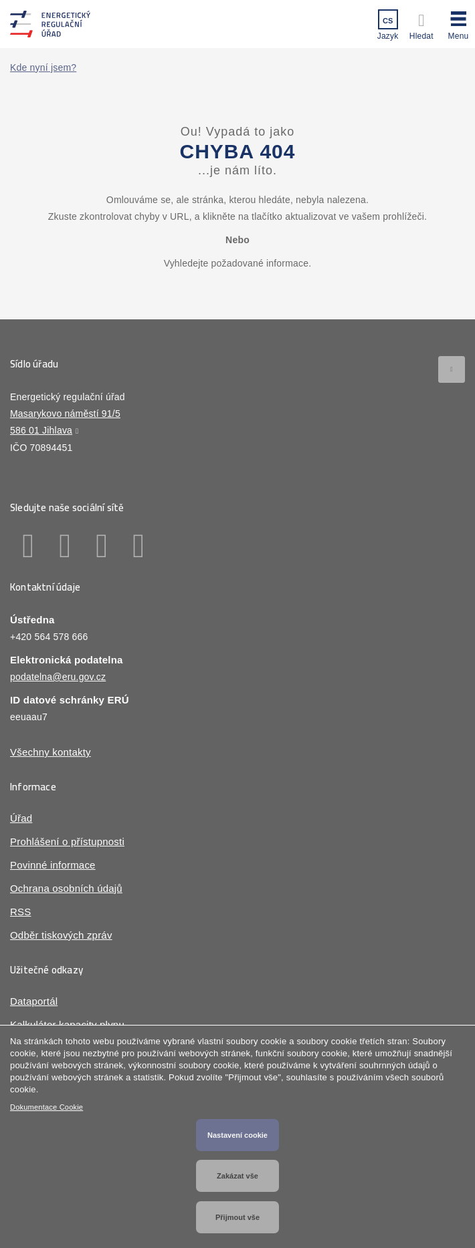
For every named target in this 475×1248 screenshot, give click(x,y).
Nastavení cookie (237, 1135)
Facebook (28, 545)
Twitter (102, 545)
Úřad (21, 818)
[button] (458, 23)
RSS (20, 911)
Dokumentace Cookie (46, 1107)
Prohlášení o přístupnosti (67, 841)
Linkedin (65, 545)
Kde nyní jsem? (43, 67)
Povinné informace (53, 865)
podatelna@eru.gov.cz (58, 676)
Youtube (138, 545)
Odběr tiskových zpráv (61, 935)
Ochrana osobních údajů (66, 888)
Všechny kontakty (50, 752)
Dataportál (34, 1001)
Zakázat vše (237, 1176)
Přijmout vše (237, 1217)
